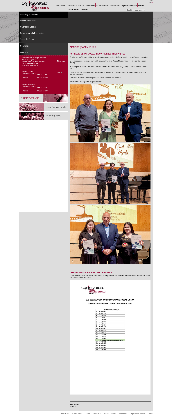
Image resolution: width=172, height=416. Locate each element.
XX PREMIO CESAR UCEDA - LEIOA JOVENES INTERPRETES (97, 54)
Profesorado (90, 6)
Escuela (81, 6)
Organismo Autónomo (129, 6)
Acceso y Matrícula (28, 21)
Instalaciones (114, 6)
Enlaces (141, 6)
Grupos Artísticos (102, 6)
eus (152, 2)
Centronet (24, 46)
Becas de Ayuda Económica (32, 33)
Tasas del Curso (27, 39)
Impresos (24, 52)
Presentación (60, 6)
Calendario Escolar (28, 27)
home (151, 0)
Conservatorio (72, 6)
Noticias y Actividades (29, 14)
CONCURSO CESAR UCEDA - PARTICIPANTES (91, 272)
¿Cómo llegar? (61, 61)
